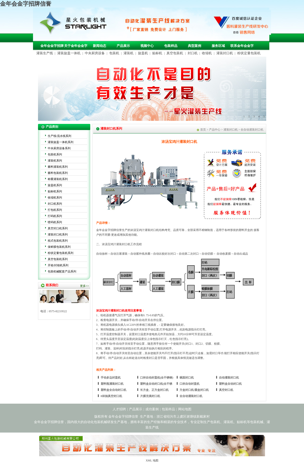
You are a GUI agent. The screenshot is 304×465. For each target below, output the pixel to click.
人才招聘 (119, 409)
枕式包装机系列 (58, 240)
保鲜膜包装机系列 (59, 246)
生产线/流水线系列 (59, 136)
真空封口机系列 (58, 228)
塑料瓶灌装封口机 (112, 383)
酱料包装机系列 (58, 173)
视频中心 (147, 46)
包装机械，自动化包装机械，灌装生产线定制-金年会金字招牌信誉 (75, 24)
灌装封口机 (224, 53)
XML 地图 (152, 460)
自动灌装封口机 (229, 377)
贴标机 (157, 53)
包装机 (114, 53)
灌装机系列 (55, 160)
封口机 (193, 53)
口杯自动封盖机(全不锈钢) (156, 377)
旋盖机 (143, 53)
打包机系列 (55, 210)
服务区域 (218, 46)
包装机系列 (55, 154)
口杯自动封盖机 (190, 383)
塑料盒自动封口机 (230, 383)
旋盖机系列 (55, 185)
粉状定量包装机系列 (60, 253)
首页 (203, 129)
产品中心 (214, 129)
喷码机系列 (55, 222)
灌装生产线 (44, 53)
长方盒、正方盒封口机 (154, 390)
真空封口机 (226, 390)
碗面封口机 (187, 377)
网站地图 (184, 409)
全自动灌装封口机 (191, 396)
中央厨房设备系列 (59, 148)
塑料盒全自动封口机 (113, 390)
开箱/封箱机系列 (58, 265)
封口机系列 (55, 203)
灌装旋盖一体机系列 (60, 142)
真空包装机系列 (58, 259)
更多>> (84, 286)
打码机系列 (55, 216)
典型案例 (194, 46)
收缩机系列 (55, 197)
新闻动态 (99, 46)
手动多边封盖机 (111, 377)
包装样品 (170, 46)
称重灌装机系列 (58, 179)
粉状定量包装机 (249, 53)
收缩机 (207, 53)
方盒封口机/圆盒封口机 (194, 390)
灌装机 (128, 53)
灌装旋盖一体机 (69, 53)
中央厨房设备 (95, 53)
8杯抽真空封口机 (111, 396)
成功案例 (152, 409)
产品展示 (123, 46)
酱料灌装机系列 (58, 166)
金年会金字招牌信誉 (25, 4)
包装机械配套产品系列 (62, 271)
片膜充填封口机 (150, 396)
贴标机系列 (55, 191)
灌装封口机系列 (58, 234)
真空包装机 (174, 53)
